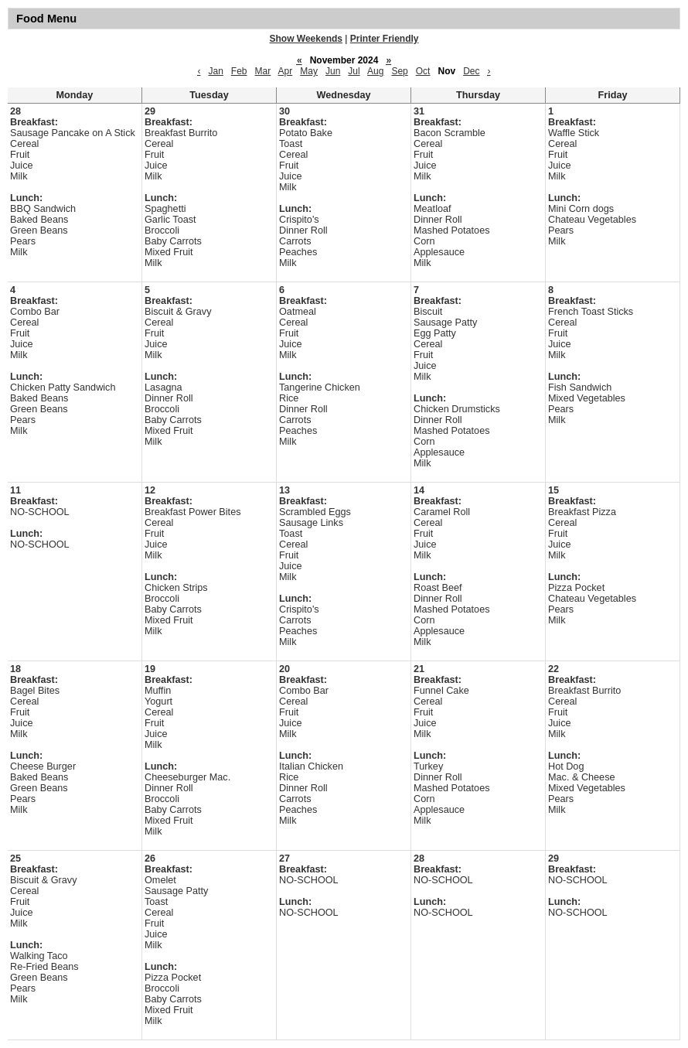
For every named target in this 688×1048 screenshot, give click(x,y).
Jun (332, 71)
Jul (353, 71)
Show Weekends (306, 38)
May (309, 71)
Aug (375, 71)
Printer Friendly (384, 38)
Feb (239, 71)
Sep (399, 71)
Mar (263, 71)
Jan (215, 71)
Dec (471, 71)
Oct (423, 71)
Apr (285, 71)
